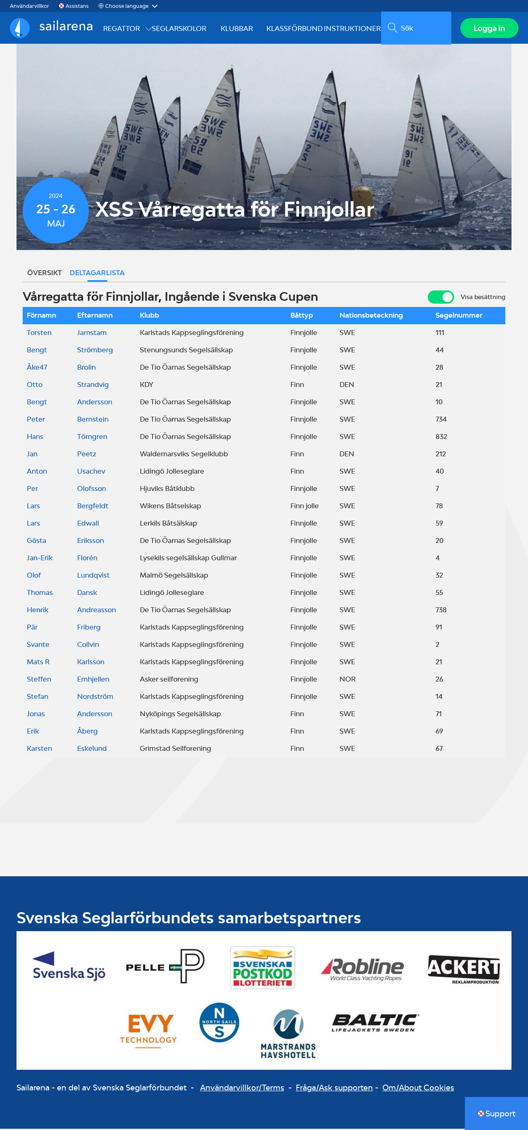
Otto (34, 386)
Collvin (88, 646)
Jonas (36, 715)
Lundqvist (93, 576)
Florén (87, 559)
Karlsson (90, 663)
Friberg (89, 628)
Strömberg (95, 351)
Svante (38, 646)
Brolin (86, 368)
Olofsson (91, 490)
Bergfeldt (92, 507)
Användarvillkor (29, 6)
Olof (34, 576)
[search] (415, 28)
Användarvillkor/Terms (242, 1088)
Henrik (37, 611)
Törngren (92, 438)
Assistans (77, 6)
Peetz (86, 455)
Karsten (39, 749)
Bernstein (92, 420)
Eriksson (90, 542)
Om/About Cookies (418, 1088)
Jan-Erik (39, 559)
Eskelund (92, 749)
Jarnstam (92, 334)
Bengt (37, 351)
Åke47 (37, 368)
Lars (33, 507)
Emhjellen (93, 680)
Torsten (39, 334)
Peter (36, 420)
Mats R (38, 663)
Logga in (489, 28)
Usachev (91, 472)
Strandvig (93, 386)
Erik (33, 732)
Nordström (95, 698)
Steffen (39, 680)
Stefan (37, 698)
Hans (35, 438)
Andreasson (96, 611)
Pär (32, 628)
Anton (37, 472)
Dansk (87, 594)
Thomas (40, 594)
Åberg (87, 732)
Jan (32, 455)
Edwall (88, 524)
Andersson (94, 403)
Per (32, 490)
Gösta (36, 542)
